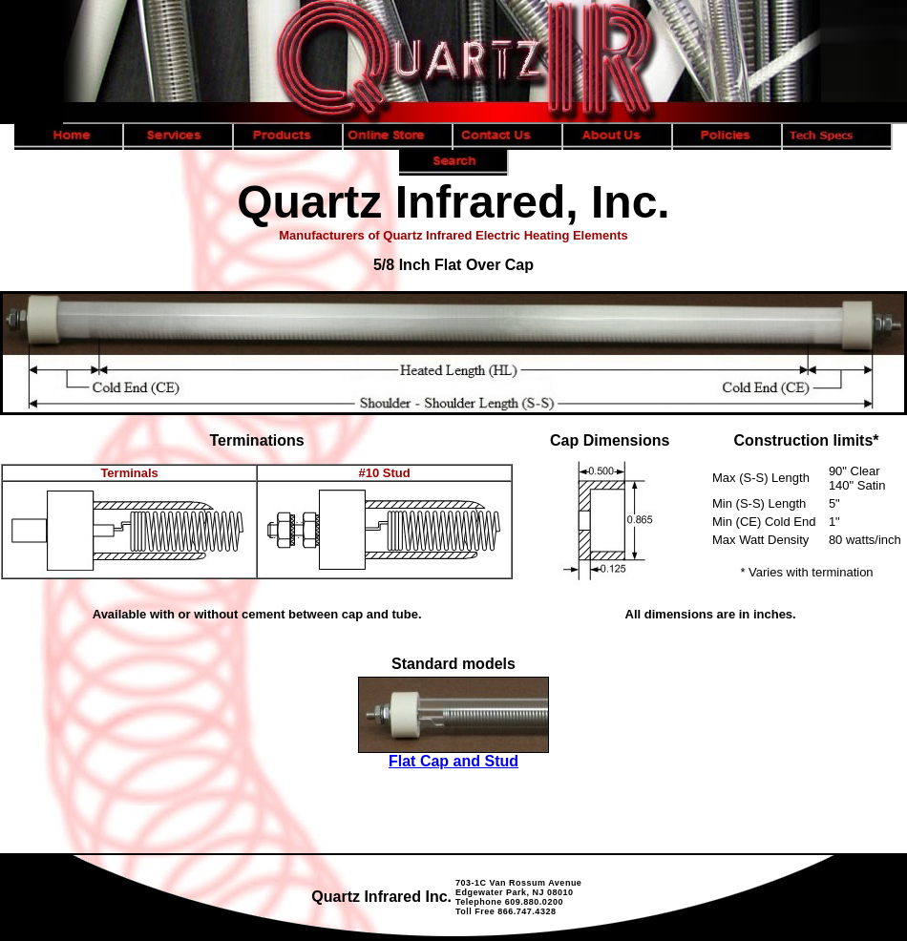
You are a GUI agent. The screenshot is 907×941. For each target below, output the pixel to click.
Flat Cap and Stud (453, 761)
